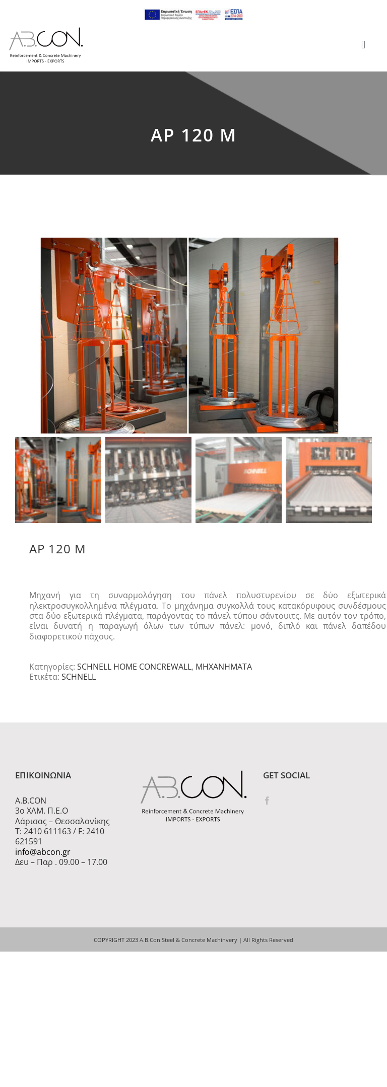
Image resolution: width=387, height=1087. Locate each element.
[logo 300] (46, 30)
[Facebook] (267, 803)
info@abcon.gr (43, 854)
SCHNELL (78, 679)
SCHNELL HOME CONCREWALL (134, 669)
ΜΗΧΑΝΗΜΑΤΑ (224, 669)
